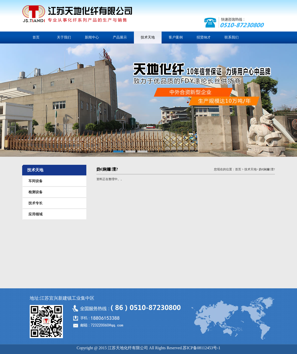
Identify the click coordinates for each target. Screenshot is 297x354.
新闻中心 (92, 37)
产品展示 (120, 37)
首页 (36, 37)
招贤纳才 (204, 37)
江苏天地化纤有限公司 (77, 16)
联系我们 (232, 37)
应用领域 (35, 214)
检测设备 (35, 192)
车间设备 (35, 181)
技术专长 (35, 203)
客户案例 (176, 37)
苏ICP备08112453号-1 (201, 348)
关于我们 (64, 37)
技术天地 (148, 37)
